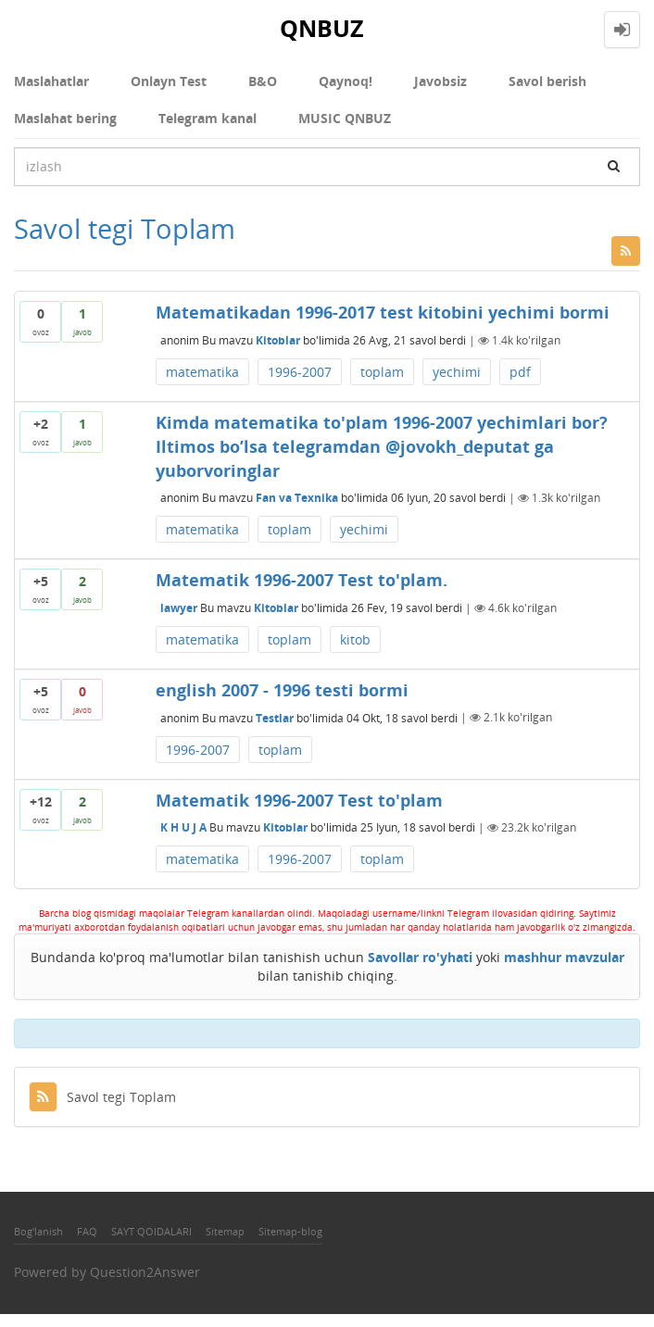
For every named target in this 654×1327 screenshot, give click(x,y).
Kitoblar (278, 340)
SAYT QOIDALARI (151, 1231)
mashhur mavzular (564, 957)
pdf (520, 372)
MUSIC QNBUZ (344, 118)
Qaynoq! (345, 81)
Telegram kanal (207, 118)
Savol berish (547, 81)
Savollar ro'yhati (420, 957)
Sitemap (225, 1231)
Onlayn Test (169, 81)
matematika (202, 372)
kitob (355, 639)
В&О (262, 81)
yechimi (457, 372)
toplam (382, 372)
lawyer (178, 608)
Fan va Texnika (297, 498)
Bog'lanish (38, 1231)
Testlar (275, 717)
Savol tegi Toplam (102, 1097)
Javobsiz (440, 81)
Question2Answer (145, 1272)
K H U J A (183, 827)
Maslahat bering (65, 118)
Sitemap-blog (290, 1231)
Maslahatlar (51, 81)
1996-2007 (300, 372)
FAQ (87, 1231)
